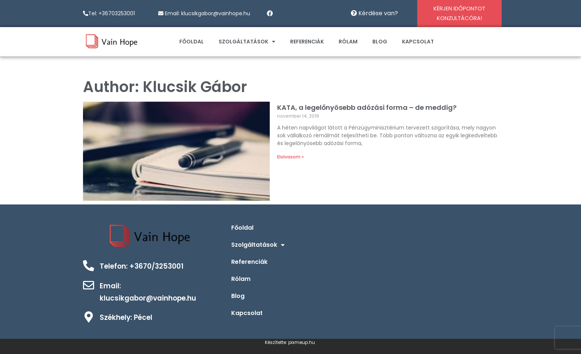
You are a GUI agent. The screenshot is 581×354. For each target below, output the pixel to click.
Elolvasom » (290, 157)
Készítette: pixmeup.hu (290, 342)
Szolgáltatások (247, 41)
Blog (379, 41)
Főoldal (191, 41)
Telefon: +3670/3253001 (141, 266)
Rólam (348, 41)
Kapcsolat (418, 41)
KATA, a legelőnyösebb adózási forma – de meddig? (366, 107)
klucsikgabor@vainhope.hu (215, 13)
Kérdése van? (374, 13)
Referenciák (307, 41)
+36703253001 (117, 13)
